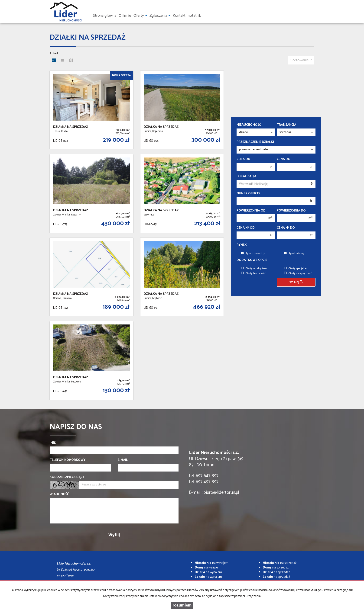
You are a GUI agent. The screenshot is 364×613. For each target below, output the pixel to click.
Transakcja (286, 125)
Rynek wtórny (294, 253)
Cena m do (286, 228)
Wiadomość (59, 494)
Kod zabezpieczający (67, 477)
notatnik (194, 16)
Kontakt (179, 16)
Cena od (243, 159)
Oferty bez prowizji (253, 273)
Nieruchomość (249, 125)
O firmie (125, 16)
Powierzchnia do (291, 211)
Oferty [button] (140, 16)
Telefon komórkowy (67, 460)
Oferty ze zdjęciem (254, 268)
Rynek (242, 245)
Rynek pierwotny (253, 253)
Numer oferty (248, 193)
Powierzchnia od (251, 211)
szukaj (296, 282)
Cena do (283, 159)
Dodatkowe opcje (252, 260)
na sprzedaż (279, 563)
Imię (53, 443)
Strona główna (104, 16)
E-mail (123, 460)
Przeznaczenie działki (255, 142)
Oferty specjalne (295, 268)
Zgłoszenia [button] (160, 16)
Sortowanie (301, 60)
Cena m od (246, 228)
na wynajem (211, 563)
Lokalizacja (246, 176)
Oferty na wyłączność (298, 273)
